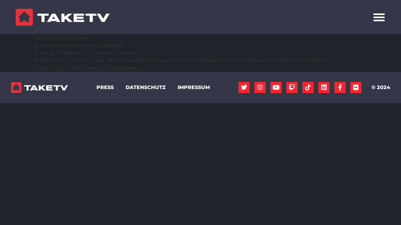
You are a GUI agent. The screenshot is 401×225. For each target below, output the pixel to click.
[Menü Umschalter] (379, 17)
